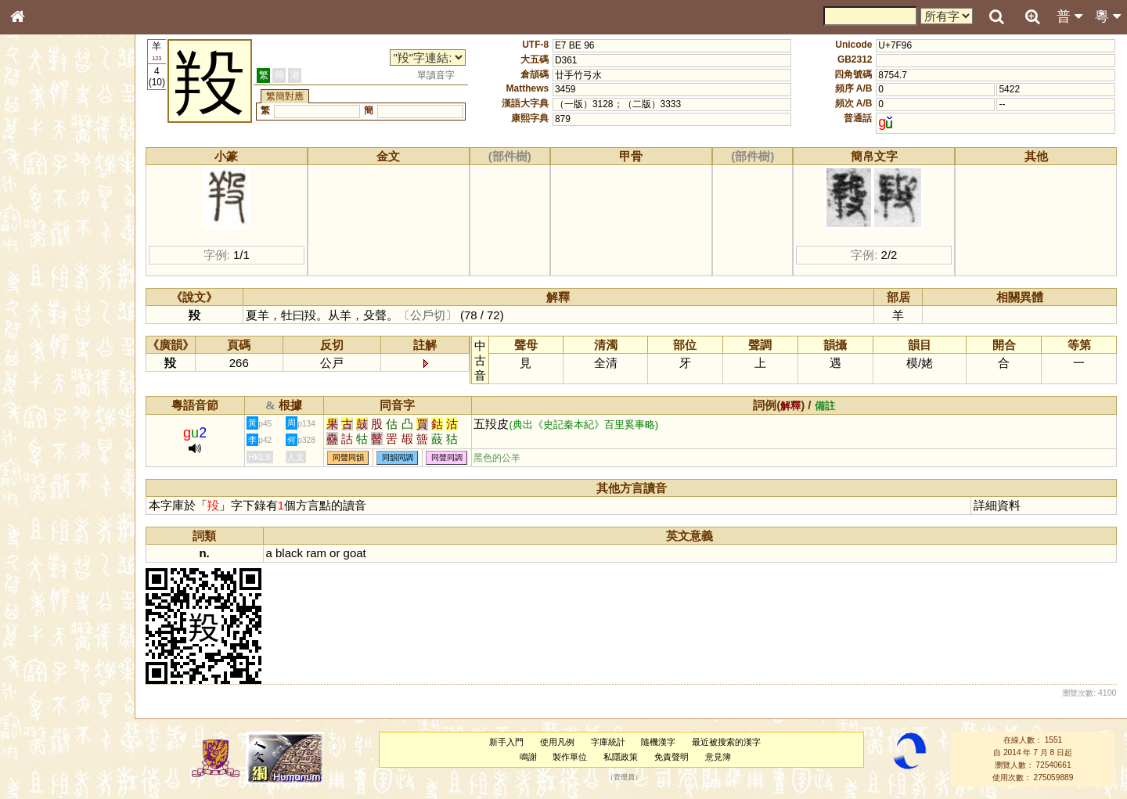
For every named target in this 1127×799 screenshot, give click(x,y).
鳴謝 (528, 756)
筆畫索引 (38, 223)
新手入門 (506, 742)
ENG (68, 172)
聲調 (74, 411)
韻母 (53, 411)
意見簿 (718, 756)
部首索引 (38, 208)
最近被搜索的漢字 (726, 742)
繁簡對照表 (43, 523)
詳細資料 (997, 505)
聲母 (31, 411)
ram (316, 553)
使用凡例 (557, 742)
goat (355, 553)
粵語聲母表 (43, 320)
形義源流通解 (48, 266)
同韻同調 (397, 458)
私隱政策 (620, 756)
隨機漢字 (658, 742)
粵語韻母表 (43, 335)
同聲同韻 (348, 458)
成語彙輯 (38, 509)
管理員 (624, 778)
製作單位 (570, 756)
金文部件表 (43, 252)
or (334, 553)
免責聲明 (671, 756)
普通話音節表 (48, 425)
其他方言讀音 (48, 439)
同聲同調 (447, 458)
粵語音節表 (43, 306)
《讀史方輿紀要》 (57, 495)
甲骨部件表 (43, 237)
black (289, 553)
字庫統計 (608, 742)
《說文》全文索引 (57, 481)
